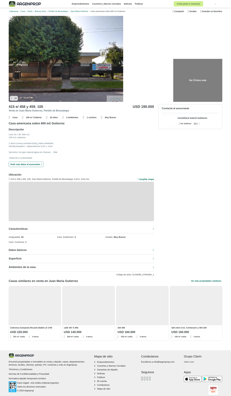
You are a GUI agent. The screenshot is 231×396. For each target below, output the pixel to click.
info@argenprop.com (164, 362)
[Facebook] (142, 378)
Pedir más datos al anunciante (26, 164)
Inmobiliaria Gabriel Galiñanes (192, 118)
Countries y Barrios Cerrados (106, 4)
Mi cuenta (102, 381)
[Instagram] (145, 378)
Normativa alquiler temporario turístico (27, 378)
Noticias (128, 4)
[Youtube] (147, 378)
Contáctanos (103, 385)
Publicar (139, 4)
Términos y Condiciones (20, 369)
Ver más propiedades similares (206, 281)
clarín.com (189, 362)
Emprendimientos (80, 4)
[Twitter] (150, 378)
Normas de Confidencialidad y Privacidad (29, 374)
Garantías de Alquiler (107, 369)
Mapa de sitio (103, 388)
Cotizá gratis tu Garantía (188, 3)
